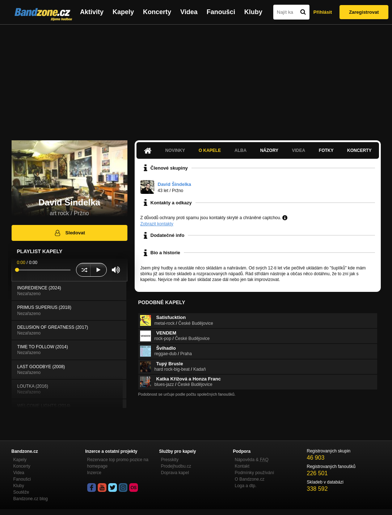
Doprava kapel (175, 472)
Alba (240, 150)
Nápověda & (252, 459)
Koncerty (157, 12)
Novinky (175, 150)
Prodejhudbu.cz (176, 466)
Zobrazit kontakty (156, 223)
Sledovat (69, 233)
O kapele (210, 150)
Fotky (326, 150)
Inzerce (94, 472)
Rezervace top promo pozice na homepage (117, 463)
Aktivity (92, 12)
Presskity (170, 459)
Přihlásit (322, 12)
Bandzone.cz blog (30, 498)
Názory (269, 150)
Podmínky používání (254, 472)
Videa (189, 12)
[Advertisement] (196, 78)
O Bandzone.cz (250, 479)
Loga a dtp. (246, 485)
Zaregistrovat (364, 12)
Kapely (123, 12)
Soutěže (21, 492)
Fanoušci (221, 12)
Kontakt (242, 466)
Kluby (253, 12)
